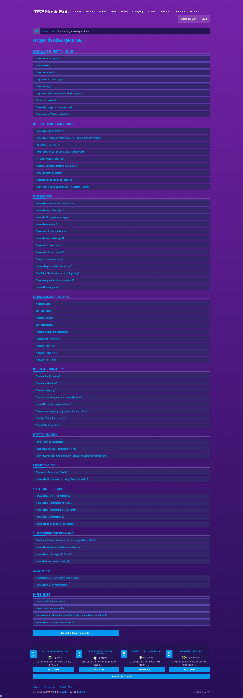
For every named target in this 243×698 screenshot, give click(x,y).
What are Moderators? (46, 383)
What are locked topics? (47, 352)
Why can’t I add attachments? (50, 252)
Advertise (37, 687)
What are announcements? (48, 338)
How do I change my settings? (50, 131)
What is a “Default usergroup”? (50, 418)
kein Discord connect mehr (191, 651)
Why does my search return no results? (54, 502)
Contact (152, 11)
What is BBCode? (43, 303)
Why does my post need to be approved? (55, 280)
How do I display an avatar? (49, 172)
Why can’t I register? (45, 72)
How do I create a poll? (46, 224)
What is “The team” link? (47, 425)
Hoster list (166, 11)
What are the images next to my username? (56, 165)
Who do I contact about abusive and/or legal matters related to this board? (71, 615)
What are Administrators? (48, 376)
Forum (124, 11)
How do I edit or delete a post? (50, 210)
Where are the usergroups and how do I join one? (59, 397)
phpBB (82, 692)
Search (194, 11)
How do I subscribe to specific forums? (54, 554)
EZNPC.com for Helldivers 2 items (55, 651)
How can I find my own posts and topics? (55, 523)
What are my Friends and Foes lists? (52, 472)
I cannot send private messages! (51, 441)
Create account (188, 19)
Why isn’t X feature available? (50, 608)
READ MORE (53, 670)
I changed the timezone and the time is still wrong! (60, 151)
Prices (102, 11)
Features (90, 11)
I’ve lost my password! (46, 100)
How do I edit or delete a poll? (50, 238)
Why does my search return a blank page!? (56, 509)
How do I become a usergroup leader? (53, 404)
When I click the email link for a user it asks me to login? (62, 186)
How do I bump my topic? (47, 287)
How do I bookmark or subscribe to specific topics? (59, 547)
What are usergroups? (46, 390)
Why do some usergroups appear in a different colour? (61, 411)
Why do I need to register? (48, 58)
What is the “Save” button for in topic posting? (57, 273)
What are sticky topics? (46, 345)
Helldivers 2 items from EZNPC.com (146, 651)
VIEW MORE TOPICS (121, 676)
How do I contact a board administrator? (55, 622)
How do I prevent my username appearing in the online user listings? (68, 138)
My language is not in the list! (50, 158)
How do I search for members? (50, 516)
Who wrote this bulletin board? (50, 601)
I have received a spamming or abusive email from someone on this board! (71, 455)
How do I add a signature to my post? (53, 217)
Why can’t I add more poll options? (52, 231)
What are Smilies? (44, 317)
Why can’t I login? (44, 86)
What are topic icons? (46, 359)
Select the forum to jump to (76, 633)
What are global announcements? (52, 331)
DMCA (63, 687)
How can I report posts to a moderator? (54, 266)
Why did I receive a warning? (49, 259)
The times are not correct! (48, 145)
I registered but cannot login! (49, 79)
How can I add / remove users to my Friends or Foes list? (62, 479)
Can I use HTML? (43, 310)
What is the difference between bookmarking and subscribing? (65, 540)
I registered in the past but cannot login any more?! (60, 93)
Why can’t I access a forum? (49, 245)
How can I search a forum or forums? (53, 495)
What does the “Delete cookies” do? (53, 114)
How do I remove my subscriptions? (52, 561)
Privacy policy (51, 687)
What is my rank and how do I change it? (54, 179)
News (113, 11)
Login (205, 19)
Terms (71, 687)
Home (78, 11)
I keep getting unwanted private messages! (56, 448)
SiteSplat (63, 692)
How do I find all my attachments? (52, 585)
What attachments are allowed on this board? (57, 578)
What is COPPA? (43, 65)
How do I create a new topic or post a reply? (56, 203)
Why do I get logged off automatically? (54, 107)
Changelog (137, 11)
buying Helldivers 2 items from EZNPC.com (100, 652)
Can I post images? (44, 324)
